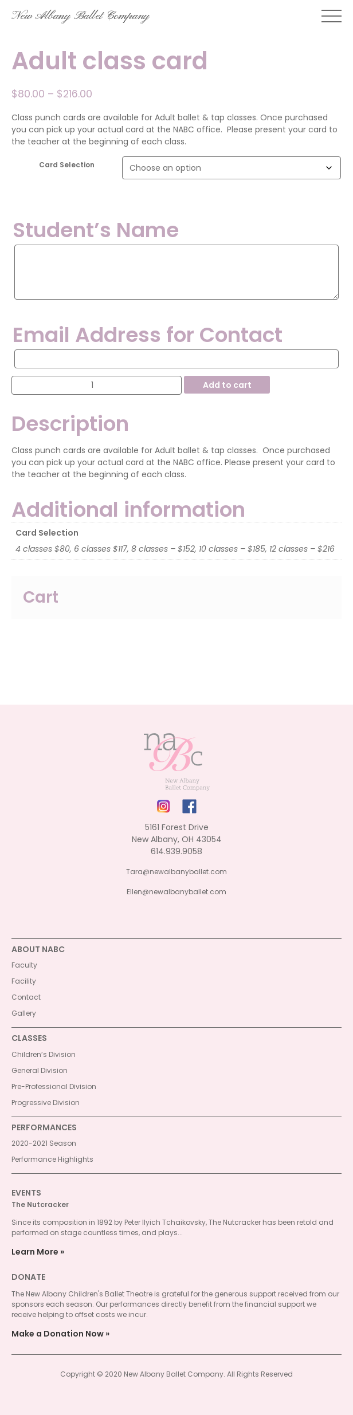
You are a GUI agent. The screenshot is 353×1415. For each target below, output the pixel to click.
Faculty (24, 965)
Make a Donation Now (57, 1333)
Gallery (23, 1013)
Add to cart (227, 385)
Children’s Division (43, 1054)
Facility (23, 981)
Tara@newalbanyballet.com (176, 871)
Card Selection (67, 165)
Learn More (34, 1251)
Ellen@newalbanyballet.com (176, 892)
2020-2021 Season (43, 1143)
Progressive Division (45, 1102)
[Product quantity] (96, 385)
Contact (26, 997)
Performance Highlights (52, 1159)
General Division (39, 1070)
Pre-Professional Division (53, 1086)
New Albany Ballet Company (80, 16)
